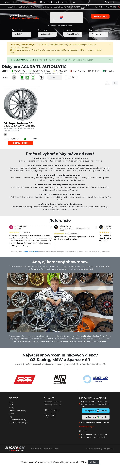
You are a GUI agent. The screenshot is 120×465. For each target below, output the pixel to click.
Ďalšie (72, 77)
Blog (10, 417)
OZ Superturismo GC (18, 123)
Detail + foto (20, 143)
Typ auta (93, 30)
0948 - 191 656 (100, 437)
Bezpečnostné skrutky (17, 411)
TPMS (11, 405)
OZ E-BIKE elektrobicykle (18, 423)
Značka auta (17, 30)
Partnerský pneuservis (52, 405)
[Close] (110, 44)
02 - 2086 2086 (101, 434)
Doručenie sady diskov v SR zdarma (57, 2)
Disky (11, 402)
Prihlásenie (110, 2)
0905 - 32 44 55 (102, 422)
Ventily (11, 408)
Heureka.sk (34, 251)
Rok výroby (43, 30)
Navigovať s (96, 417)
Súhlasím (94, 462)
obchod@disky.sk (13, 2)
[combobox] (115, 83)
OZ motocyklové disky (17, 420)
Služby (11, 414)
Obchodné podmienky (52, 402)
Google (26, 251)
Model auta (68, 30)
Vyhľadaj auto (100, 16)
